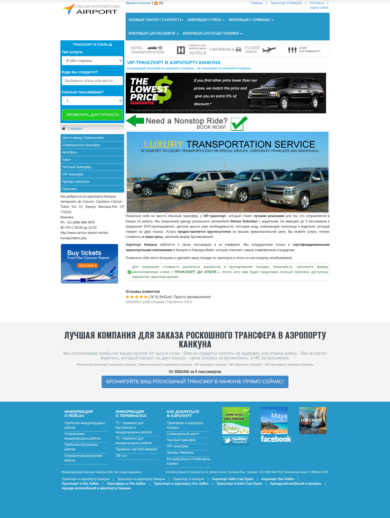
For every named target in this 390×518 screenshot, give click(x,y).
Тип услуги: (72, 52)
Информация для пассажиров (154, 33)
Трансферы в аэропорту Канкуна (185, 425)
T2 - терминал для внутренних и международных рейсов (134, 427)
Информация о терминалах (251, 19)
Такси (66, 160)
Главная (74, 128)
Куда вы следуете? (80, 72)
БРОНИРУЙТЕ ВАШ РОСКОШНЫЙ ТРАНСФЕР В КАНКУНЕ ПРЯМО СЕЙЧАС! (195, 381)
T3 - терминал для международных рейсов (134, 441)
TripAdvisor (175, 302)
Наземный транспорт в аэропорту (156, 19)
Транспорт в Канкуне (188, 479)
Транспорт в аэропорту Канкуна (85, 479)
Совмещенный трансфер (81, 145)
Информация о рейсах (206, 19)
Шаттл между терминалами (83, 138)
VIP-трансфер (72, 174)
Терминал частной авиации (136, 449)
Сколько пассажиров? (82, 92)
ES (161, 3)
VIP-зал (121, 456)
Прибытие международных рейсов (84, 425)
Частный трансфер (76, 167)
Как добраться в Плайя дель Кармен (188, 461)
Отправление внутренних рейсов (83, 458)
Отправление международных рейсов (82, 436)
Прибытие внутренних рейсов (81, 447)
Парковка (69, 189)
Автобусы (69, 152)
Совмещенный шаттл (183, 434)
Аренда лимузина (75, 181)
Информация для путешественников (212, 33)
